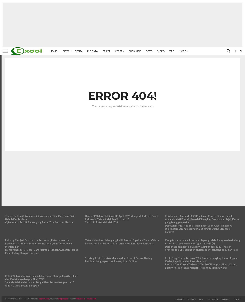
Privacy (226, 299)
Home (53, 51)
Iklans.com (91, 299)
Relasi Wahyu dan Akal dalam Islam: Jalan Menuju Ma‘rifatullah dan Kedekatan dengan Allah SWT (41, 278)
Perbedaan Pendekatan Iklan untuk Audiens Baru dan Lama (119, 243)
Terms (236, 299)
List (201, 299)
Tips (171, 51)
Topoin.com (44, 299)
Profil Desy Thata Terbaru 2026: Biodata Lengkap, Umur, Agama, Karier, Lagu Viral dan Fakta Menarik (201, 260)
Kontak (191, 299)
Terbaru (179, 299)
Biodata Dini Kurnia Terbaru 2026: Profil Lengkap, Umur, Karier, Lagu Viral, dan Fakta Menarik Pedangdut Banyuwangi (201, 266)
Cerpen (119, 51)
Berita (79, 51)
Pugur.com (63, 299)
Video (161, 51)
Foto (149, 51)
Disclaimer (212, 299)
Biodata (92, 51)
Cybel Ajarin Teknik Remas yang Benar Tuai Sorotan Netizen (39, 222)
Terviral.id (80, 299)
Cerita (106, 51)
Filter (65, 51)
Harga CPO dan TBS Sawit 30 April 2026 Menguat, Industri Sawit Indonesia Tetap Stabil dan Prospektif (121, 218)
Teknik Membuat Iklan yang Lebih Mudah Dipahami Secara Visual (122, 240)
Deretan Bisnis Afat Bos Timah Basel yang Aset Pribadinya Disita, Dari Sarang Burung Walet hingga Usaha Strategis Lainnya (198, 228)
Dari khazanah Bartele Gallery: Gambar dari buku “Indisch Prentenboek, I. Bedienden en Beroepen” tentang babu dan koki (201, 248)
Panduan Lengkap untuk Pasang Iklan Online (111, 261)
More (182, 51)
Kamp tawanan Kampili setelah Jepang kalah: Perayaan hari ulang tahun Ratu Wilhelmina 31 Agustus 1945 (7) (202, 242)
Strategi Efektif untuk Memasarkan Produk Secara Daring (118, 258)
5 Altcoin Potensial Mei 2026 (101, 222)
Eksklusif (135, 51)
